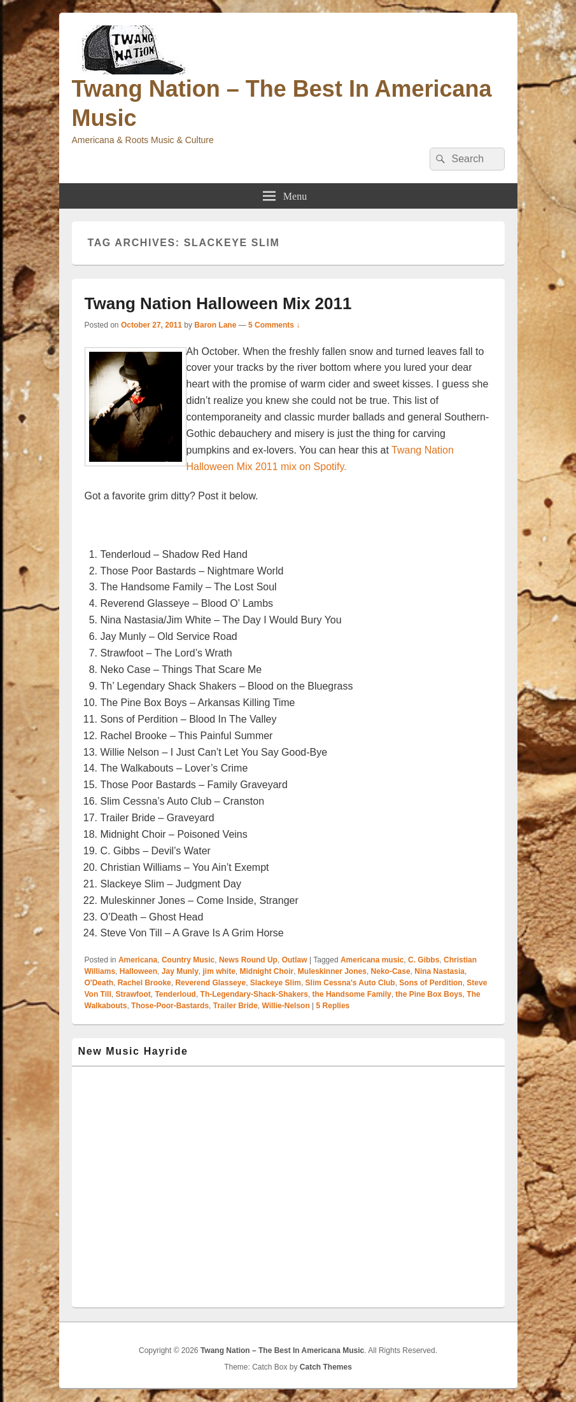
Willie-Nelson (285, 1005)
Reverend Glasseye (210, 982)
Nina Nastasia (439, 971)
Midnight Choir (267, 971)
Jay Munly (180, 971)
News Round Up (248, 959)
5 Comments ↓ (274, 325)
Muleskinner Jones (332, 971)
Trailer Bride (235, 1005)
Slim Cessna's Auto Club (350, 982)
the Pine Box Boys (428, 994)
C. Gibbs (423, 959)
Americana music (372, 959)
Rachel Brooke (144, 982)
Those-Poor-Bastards (170, 1005)
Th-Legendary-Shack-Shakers (254, 994)
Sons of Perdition (430, 982)
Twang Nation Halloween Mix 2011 (218, 303)
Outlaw (294, 959)
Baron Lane (215, 325)
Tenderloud (175, 994)
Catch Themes (326, 1367)
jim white (218, 971)
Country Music (188, 959)
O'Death (99, 982)
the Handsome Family (352, 994)
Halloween (138, 971)
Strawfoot (132, 994)
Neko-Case (391, 971)
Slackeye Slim (275, 982)
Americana (137, 959)
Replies (333, 1005)
